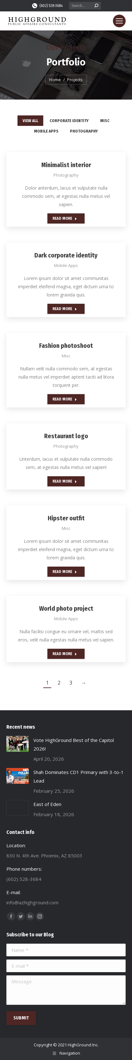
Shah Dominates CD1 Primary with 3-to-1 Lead (78, 776)
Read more (64, 218)
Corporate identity (69, 120)
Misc (104, 120)
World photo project (66, 608)
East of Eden (47, 804)
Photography (84, 131)
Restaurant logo (66, 436)
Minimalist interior (66, 165)
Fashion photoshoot (66, 345)
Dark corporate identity (66, 255)
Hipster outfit (66, 518)
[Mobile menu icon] (119, 21)
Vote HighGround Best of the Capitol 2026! (73, 744)
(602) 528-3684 (47, 6)
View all (30, 120)
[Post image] (17, 744)
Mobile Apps (46, 131)
